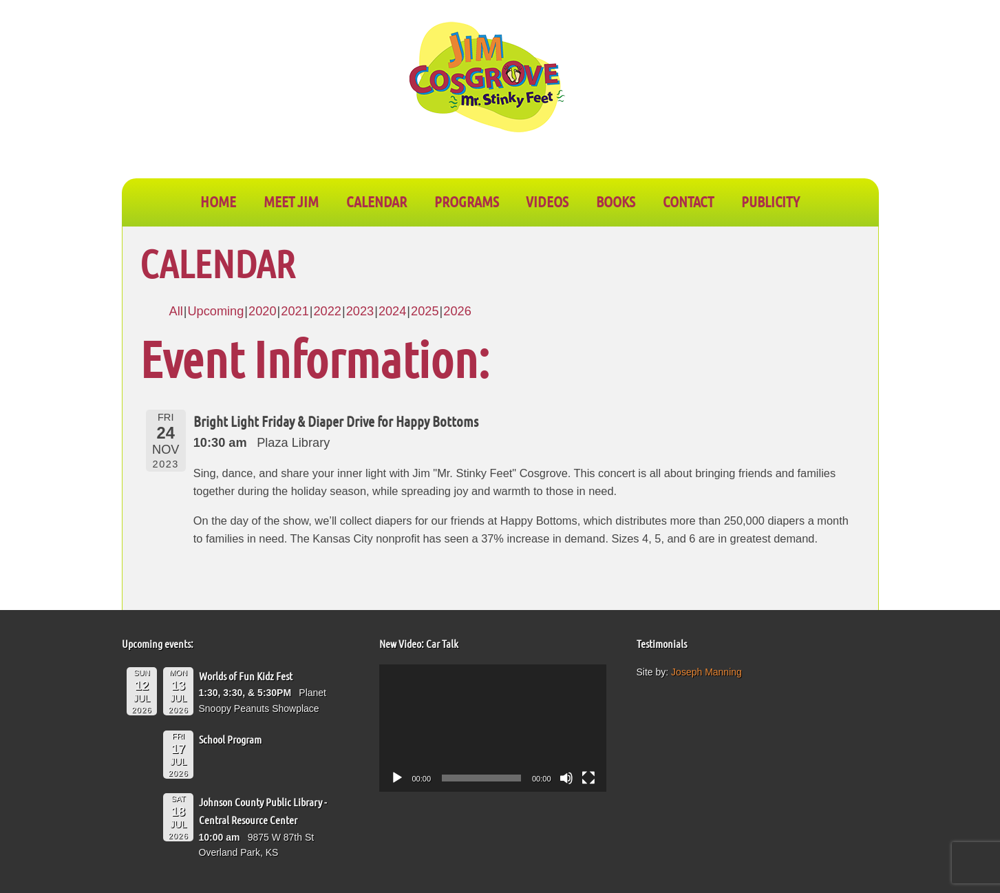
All (176, 311)
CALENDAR (376, 201)
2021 (294, 311)
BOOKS (615, 201)
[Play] (397, 778)
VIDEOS (547, 201)
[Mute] (566, 778)
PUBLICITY (770, 201)
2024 (392, 311)
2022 (327, 311)
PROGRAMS (466, 201)
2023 (360, 311)
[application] (492, 728)
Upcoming (215, 311)
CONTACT (688, 201)
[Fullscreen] (588, 778)
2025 (424, 311)
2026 (457, 311)
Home (218, 201)
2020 (262, 311)
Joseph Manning (706, 671)
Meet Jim (291, 201)
